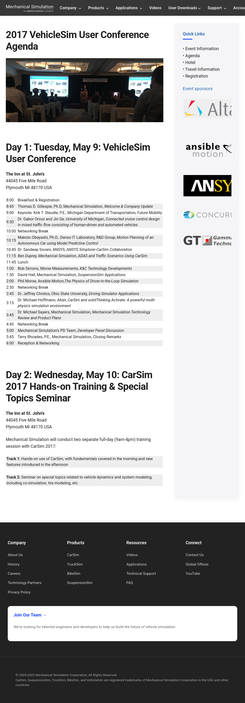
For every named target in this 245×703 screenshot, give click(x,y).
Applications (129, 7)
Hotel (190, 62)
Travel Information (202, 69)
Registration (196, 76)
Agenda (192, 55)
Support (217, 7)
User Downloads (184, 7)
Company (70, 7)
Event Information (202, 48)
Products (98, 7)
